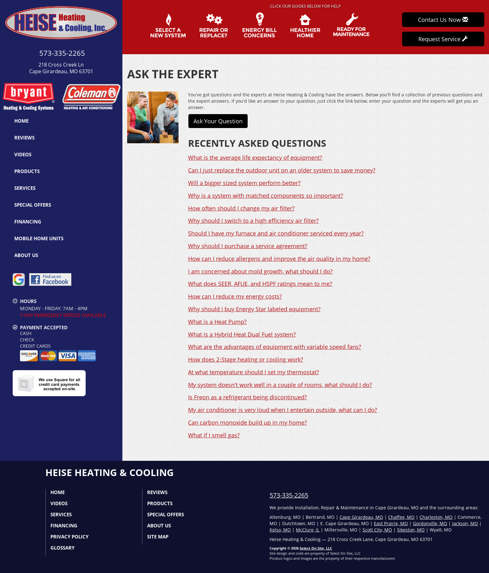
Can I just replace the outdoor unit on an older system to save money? (281, 170)
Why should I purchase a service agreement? (247, 246)
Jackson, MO (465, 523)
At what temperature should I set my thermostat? (253, 372)
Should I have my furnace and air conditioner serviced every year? (276, 233)
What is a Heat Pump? (217, 321)
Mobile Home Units (38, 238)
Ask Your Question (218, 121)
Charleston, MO (436, 517)
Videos (22, 154)
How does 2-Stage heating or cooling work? (245, 359)
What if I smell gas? (214, 435)
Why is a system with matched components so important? (265, 195)
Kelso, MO (280, 530)
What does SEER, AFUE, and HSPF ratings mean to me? (260, 283)
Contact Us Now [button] (443, 19)
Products (27, 171)
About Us (26, 255)
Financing (27, 221)
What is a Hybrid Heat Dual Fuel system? (242, 334)
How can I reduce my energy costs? (235, 296)
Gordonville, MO (430, 523)
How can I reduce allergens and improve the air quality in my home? (279, 258)
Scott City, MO (377, 530)
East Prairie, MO (391, 523)
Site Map (157, 536)
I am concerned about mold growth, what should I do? (260, 271)
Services (25, 188)
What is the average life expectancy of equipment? (255, 157)
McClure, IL (307, 530)
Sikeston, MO (411, 530)
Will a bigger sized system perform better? (244, 183)
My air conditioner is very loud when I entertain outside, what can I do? (282, 410)
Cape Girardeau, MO (361, 517)
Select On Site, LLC (316, 548)
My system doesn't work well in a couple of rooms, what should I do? (280, 385)
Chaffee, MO (401, 517)
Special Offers (32, 205)
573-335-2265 (289, 495)
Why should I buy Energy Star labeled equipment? (254, 309)
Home (21, 121)
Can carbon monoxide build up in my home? (247, 422)
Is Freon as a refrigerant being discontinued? (247, 397)
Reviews (24, 137)
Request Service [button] (443, 39)
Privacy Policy (69, 536)
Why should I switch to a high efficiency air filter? (253, 220)
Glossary (62, 547)
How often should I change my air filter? (241, 208)
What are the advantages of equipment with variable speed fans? (274, 347)
